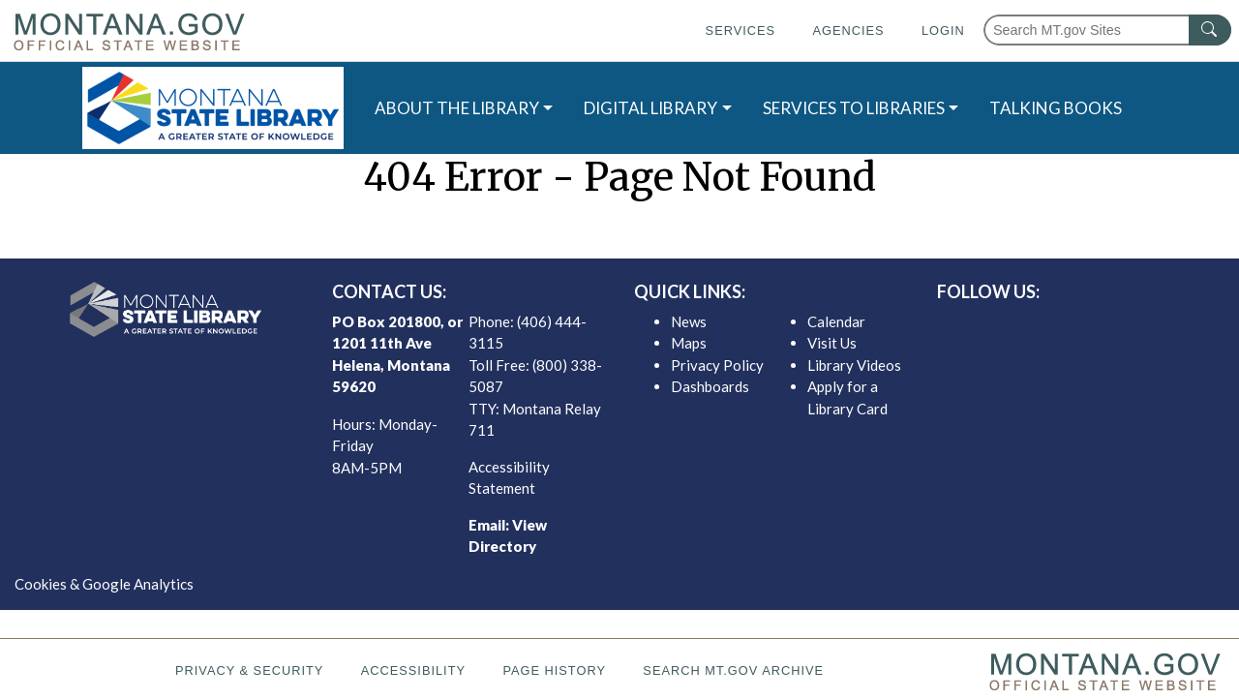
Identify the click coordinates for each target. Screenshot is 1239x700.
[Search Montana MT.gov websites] (1107, 30)
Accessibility (413, 670)
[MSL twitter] (1058, 326)
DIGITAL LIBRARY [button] (650, 108)
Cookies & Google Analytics (104, 584)
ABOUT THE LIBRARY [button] (457, 108)
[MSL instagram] (1088, 326)
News (689, 321)
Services (740, 30)
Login (943, 30)
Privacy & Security (249, 670)
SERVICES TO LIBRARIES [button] (854, 108)
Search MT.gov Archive (733, 670)
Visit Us (832, 342)
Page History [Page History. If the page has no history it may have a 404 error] (554, 670)
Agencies (848, 30)
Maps (689, 342)
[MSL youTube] (1119, 326)
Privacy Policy (717, 365)
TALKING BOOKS (1055, 108)
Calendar (836, 321)
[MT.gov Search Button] (1210, 30)
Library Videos (854, 365)
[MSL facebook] (1027, 326)
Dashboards (710, 386)
